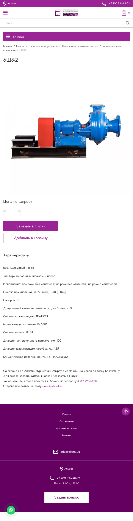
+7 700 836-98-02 (118, 4)
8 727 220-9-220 (88, 386)
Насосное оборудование (48, 47)
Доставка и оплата (66, 435)
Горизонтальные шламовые (21, 51)
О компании (66, 427)
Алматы (10, 4)
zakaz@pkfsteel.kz (53, 391)
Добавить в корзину (31, 241)
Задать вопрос (66, 506)
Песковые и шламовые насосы (89, 47)
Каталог (16, 37)
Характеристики (17, 259)
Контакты (66, 443)
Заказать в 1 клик (30, 230)
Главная (8, 47)
